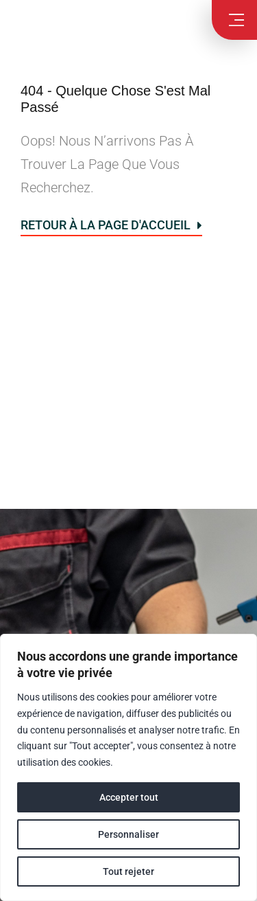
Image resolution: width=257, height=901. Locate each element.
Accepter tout (128, 797)
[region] (128, 767)
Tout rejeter (128, 871)
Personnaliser (128, 834)
